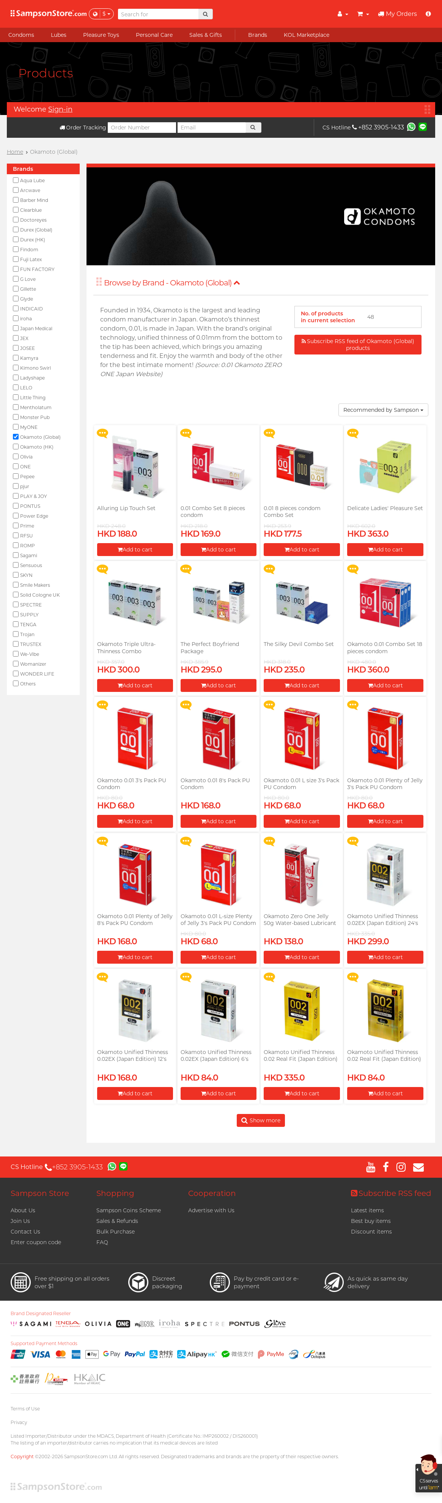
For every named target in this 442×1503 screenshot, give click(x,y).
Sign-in (60, 109)
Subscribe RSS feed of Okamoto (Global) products (358, 344)
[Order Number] (142, 127)
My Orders (397, 13)
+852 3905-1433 (378, 127)
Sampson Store (40, 1193)
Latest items (367, 1210)
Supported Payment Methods (44, 1343)
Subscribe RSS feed (391, 1193)
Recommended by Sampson (383, 409)
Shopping (115, 1193)
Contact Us (25, 1231)
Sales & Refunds (117, 1221)
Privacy (19, 1422)
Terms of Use (25, 1409)
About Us (23, 1210)
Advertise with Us (211, 1210)
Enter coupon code (36, 1242)
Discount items (371, 1231)
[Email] (212, 127)
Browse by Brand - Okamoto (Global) (172, 282)
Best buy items (371, 1221)
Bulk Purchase (115, 1231)
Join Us (20, 1221)
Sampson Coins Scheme (128, 1210)
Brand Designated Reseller (41, 1313)
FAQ (102, 1242)
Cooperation (212, 1193)
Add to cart (135, 549)
